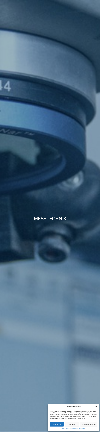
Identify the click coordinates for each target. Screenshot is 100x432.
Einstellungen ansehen (88, 424)
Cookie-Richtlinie (66, 428)
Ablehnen (72, 424)
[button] (96, 406)
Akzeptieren (57, 424)
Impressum (82, 428)
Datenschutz (74, 428)
